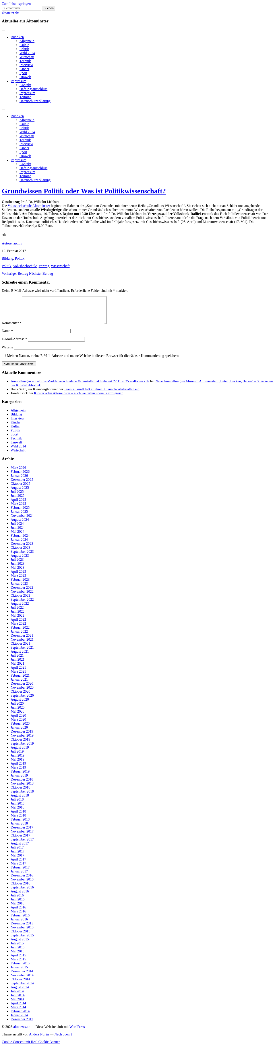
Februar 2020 (20, 729)
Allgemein (27, 41)
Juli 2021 (17, 661)
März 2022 (18, 629)
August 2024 (20, 525)
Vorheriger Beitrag (15, 273)
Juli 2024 (17, 529)
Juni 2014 (18, 1000)
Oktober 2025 (20, 489)
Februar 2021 (20, 681)
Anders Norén (39, 1039)
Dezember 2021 (22, 641)
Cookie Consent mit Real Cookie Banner (31, 1047)
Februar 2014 (20, 1016)
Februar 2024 (20, 541)
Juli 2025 (17, 497)
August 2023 (20, 561)
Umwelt (25, 77)
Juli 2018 (17, 805)
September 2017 (22, 844)
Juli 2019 (17, 757)
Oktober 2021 (20, 649)
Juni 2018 (18, 809)
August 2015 (20, 944)
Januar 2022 (19, 637)
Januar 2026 (19, 481)
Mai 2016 (17, 908)
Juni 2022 (18, 617)
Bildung (7, 258)
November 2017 (22, 836)
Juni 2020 (18, 713)
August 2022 (20, 609)
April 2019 (18, 769)
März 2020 (18, 725)
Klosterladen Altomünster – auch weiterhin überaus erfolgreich (78, 398)
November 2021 (22, 645)
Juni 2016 (18, 904)
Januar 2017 (19, 876)
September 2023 (22, 557)
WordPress (77, 1032)
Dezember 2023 (22, 549)
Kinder (24, 69)
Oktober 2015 (20, 936)
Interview (26, 65)
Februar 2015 (20, 968)
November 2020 (22, 693)
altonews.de (10, 12)
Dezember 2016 (22, 880)
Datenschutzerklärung (34, 101)
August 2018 (20, 801)
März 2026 (18, 473)
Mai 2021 (17, 669)
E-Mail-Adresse (14, 344)
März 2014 (18, 1012)
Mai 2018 (17, 813)
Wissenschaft (60, 266)
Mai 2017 (17, 860)
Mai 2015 (17, 956)
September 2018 (22, 797)
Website (7, 352)
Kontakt (25, 85)
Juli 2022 (17, 613)
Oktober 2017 (20, 840)
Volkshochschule (25, 266)
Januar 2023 (19, 589)
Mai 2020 (17, 717)
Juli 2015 (17, 948)
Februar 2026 (20, 477)
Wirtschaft (26, 57)
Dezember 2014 (22, 976)
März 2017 (18, 868)
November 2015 (22, 932)
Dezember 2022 (22, 593)
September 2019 (22, 749)
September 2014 (22, 988)
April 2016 (18, 912)
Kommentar (11, 328)
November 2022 (22, 597)
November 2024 (22, 521)
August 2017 (20, 848)
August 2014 (20, 992)
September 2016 (22, 892)
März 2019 (18, 773)
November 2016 (22, 884)
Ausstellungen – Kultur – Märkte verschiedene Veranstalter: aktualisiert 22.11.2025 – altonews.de (80, 386)
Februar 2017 (20, 872)
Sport (23, 73)
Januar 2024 (19, 545)
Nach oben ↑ (63, 1039)
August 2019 (20, 753)
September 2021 (22, 653)
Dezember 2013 (22, 1024)
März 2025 (18, 509)
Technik (25, 61)
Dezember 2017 (22, 832)
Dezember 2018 (22, 785)
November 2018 (22, 789)
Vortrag (44, 266)
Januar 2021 (19, 685)
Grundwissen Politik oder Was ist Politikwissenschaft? (84, 191)
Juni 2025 (18, 501)
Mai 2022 (17, 621)
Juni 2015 (18, 952)
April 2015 (18, 960)
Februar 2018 (20, 824)
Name (7, 336)
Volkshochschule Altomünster (29, 206)
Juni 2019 (18, 761)
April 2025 (18, 505)
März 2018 (18, 821)
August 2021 (20, 657)
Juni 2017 (18, 856)
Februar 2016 (20, 920)
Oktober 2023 (20, 553)
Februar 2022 (20, 633)
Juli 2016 (17, 900)
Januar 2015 (19, 972)
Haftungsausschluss (33, 89)
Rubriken (17, 37)
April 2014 (18, 1008)
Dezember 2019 (22, 737)
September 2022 (22, 605)
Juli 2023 (17, 565)
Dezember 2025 (22, 485)
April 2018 (18, 817)
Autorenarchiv (12, 243)
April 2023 (18, 577)
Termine (25, 97)
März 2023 (18, 581)
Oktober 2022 (20, 601)
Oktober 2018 (20, 793)
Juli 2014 (17, 996)
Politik (24, 49)
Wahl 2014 (27, 53)
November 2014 (22, 980)
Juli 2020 (17, 709)
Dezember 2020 (22, 689)
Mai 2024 (17, 537)
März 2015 (18, 964)
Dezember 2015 (22, 928)
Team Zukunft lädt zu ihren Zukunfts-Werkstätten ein (101, 394)
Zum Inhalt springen (16, 4)
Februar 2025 (20, 513)
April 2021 (18, 673)
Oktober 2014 (20, 984)
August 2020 (20, 705)
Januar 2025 (19, 517)
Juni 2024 (18, 533)
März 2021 (18, 677)
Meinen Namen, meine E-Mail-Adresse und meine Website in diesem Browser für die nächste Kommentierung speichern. (93, 361)
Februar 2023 (20, 585)
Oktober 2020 (20, 697)
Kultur (24, 45)
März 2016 (18, 916)
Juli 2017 (17, 852)
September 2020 (22, 701)
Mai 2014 (17, 1004)
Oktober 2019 (20, 745)
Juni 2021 (18, 665)
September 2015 (22, 940)
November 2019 (22, 741)
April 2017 (18, 864)
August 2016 (20, 896)
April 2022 (18, 625)
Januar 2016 (19, 924)
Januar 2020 (19, 733)
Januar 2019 (19, 781)
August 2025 (20, 493)
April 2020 (18, 721)
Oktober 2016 (20, 888)
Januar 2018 (19, 828)
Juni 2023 (18, 569)
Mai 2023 (17, 573)
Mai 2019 (17, 765)
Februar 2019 (20, 777)
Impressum (18, 81)
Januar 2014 (19, 1020)
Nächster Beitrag (41, 273)
